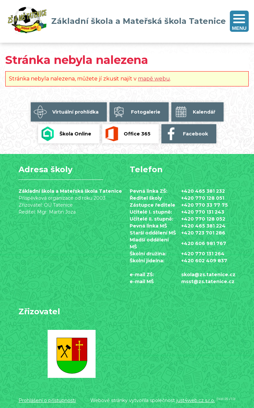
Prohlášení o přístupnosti (47, 400)
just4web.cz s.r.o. (195, 400)
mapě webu (154, 79)
